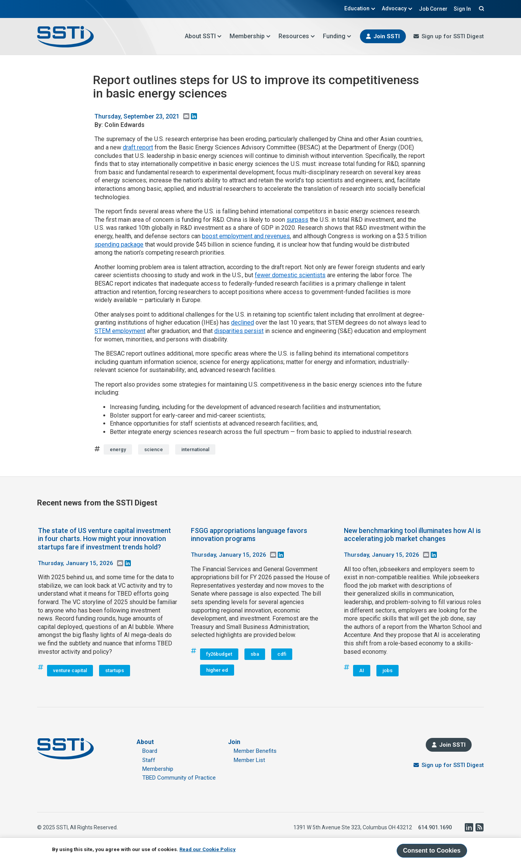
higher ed (217, 670)
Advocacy (397, 8)
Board (149, 750)
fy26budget (219, 654)
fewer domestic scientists (290, 275)
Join (234, 742)
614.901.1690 (435, 827)
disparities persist (239, 331)
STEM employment (119, 331)
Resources (296, 36)
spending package (118, 244)
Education (360, 8)
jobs (387, 670)
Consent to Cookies (432, 850)
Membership (250, 36)
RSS (479, 827)
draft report (138, 147)
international (195, 449)
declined (242, 322)
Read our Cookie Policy (207, 849)
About (145, 742)
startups (114, 670)
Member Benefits (255, 750)
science (153, 449)
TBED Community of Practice (179, 777)
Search (480, 8)
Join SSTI (386, 36)
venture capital (70, 670)
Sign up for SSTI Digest (453, 36)
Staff (148, 760)
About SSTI (203, 36)
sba (255, 654)
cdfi (281, 654)
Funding (337, 36)
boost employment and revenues (246, 236)
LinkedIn (468, 827)
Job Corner (433, 9)
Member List (249, 760)
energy (118, 449)
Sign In (462, 9)
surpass (297, 219)
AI (361, 670)
